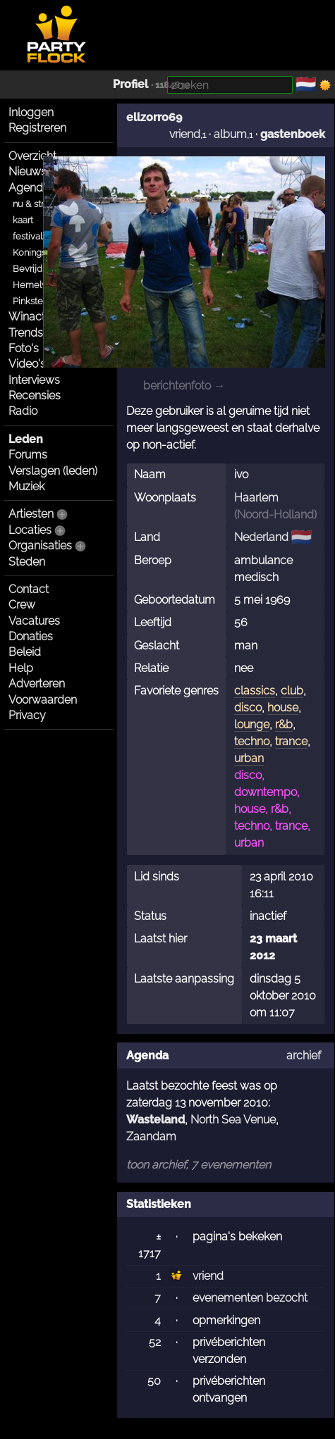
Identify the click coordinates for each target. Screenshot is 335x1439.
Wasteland (155, 1119)
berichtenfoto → (184, 385)
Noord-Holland (275, 514)
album (230, 134)
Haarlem (256, 497)
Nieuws (27, 171)
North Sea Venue (233, 1119)
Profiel (130, 84)
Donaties (30, 636)
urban (249, 758)
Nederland (261, 537)
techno (251, 741)
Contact (28, 589)
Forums (27, 454)
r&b (284, 724)
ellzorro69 (154, 117)
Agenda (28, 187)
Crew (21, 604)
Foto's (23, 348)
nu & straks (35, 204)
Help (20, 668)
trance (291, 741)
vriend (184, 134)
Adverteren (36, 683)
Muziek (26, 486)
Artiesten (31, 514)
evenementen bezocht (250, 1297)
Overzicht (32, 156)
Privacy (27, 715)
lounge (251, 724)
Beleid (24, 652)
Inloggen (31, 112)
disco (248, 707)
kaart (23, 220)
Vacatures (34, 621)
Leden (25, 439)
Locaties (29, 530)
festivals (30, 236)
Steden (26, 561)
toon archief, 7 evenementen (198, 1164)
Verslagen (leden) (52, 471)
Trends (25, 332)
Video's (27, 363)
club (292, 690)
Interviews (34, 380)
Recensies (34, 395)
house (282, 707)
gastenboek (292, 134)
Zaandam (151, 1136)
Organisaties (40, 545)
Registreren (37, 128)
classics (254, 690)
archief (303, 1055)
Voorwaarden (42, 699)
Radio (22, 411)
